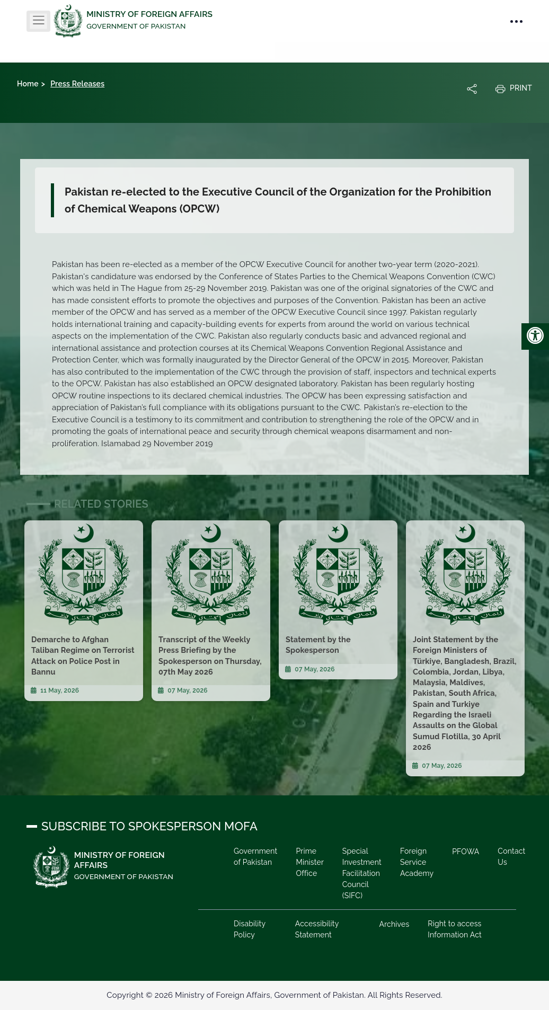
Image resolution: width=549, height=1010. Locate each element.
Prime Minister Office (309, 862)
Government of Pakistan (255, 856)
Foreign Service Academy (416, 862)
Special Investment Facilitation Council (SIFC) (362, 873)
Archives (394, 924)
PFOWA (465, 851)
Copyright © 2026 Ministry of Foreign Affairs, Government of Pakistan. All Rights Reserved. (274, 995)
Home (28, 83)
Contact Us (511, 856)
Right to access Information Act (455, 929)
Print (513, 88)
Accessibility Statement (317, 929)
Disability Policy (249, 929)
